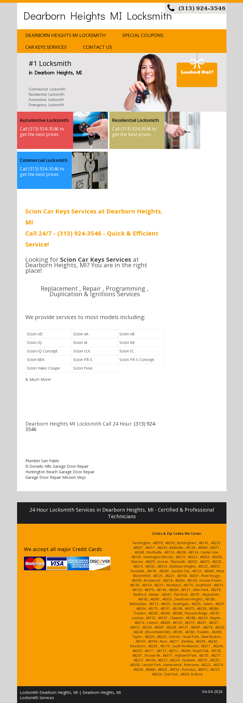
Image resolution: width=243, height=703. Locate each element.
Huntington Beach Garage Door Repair (59, 471)
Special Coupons (142, 35)
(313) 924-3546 (202, 8)
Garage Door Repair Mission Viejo (55, 477)
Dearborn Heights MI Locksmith (97, 15)
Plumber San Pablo (42, 460)
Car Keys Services (46, 47)
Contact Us (97, 47)
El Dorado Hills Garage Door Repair (56, 466)
